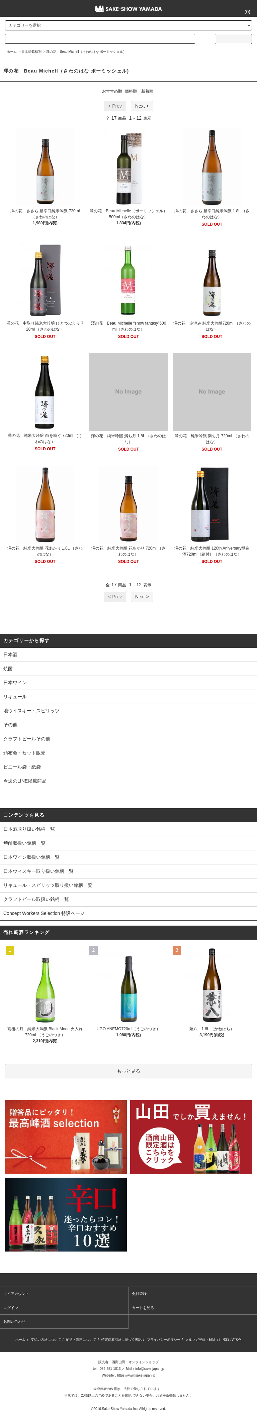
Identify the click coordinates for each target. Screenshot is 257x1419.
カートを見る (143, 1308)
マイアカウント (16, 1294)
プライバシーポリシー (163, 1339)
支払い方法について (46, 1339)
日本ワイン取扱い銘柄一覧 (31, 857)
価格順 (131, 91)
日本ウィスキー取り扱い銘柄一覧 (38, 871)
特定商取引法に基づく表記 (121, 1339)
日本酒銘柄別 (31, 51)
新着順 (147, 91)
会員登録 (139, 1294)
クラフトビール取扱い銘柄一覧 (36, 899)
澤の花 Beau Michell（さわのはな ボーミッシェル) (85, 51)
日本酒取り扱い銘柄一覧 (29, 829)
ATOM (237, 1339)
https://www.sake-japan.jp (136, 1375)
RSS (226, 1339)
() (243, 11)
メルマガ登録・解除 (200, 1339)
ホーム (12, 51)
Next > (142, 106)
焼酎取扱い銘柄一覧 (24, 843)
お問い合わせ (14, 1321)
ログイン (10, 1308)
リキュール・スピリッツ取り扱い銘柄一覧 (47, 885)
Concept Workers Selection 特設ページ (44, 913)
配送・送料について (81, 1339)
